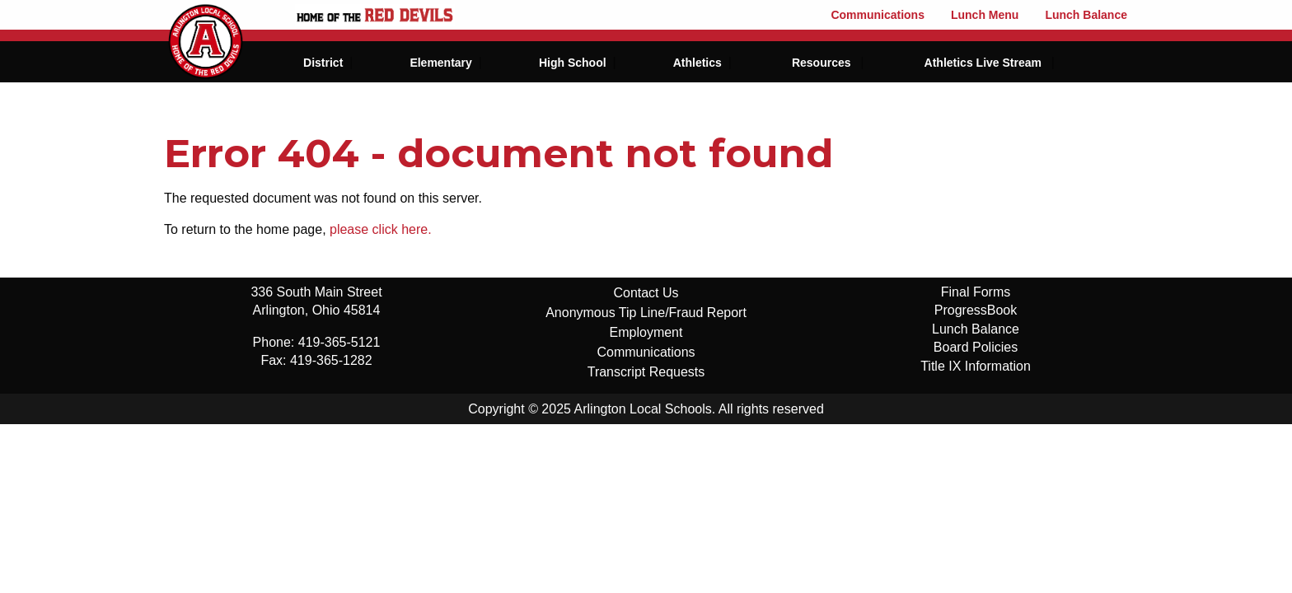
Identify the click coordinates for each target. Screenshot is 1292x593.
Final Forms (975, 292)
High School (572, 62)
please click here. (381, 229)
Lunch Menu (984, 14)
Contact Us (645, 293)
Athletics (697, 62)
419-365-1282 (331, 360)
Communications (878, 14)
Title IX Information (975, 366)
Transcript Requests (646, 372)
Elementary (440, 62)
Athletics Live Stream (983, 62)
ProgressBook (976, 310)
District (323, 62)
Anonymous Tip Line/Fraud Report (646, 313)
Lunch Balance (1086, 14)
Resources (821, 62)
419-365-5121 (339, 342)
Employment (646, 332)
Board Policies (976, 347)
